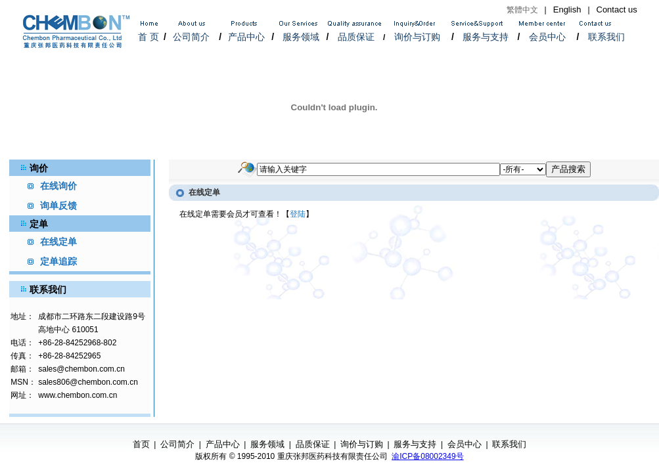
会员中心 (547, 37)
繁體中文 (522, 9)
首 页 (148, 37)
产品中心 (246, 37)
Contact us (617, 9)
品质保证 (356, 37)
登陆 (298, 214)
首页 (141, 444)
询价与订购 (417, 37)
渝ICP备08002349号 (427, 456)
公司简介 (191, 37)
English (567, 9)
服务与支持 (486, 37)
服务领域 (301, 37)
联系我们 (606, 37)
